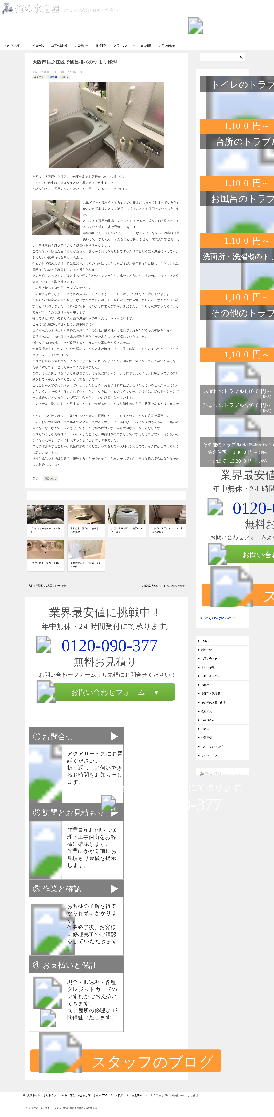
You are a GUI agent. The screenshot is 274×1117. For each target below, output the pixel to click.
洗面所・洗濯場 (210, 693)
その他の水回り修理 (213, 702)
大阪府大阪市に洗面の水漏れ (45, 563)
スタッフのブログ (212, 746)
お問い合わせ (167, 45)
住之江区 (38, 77)
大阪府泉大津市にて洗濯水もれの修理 (85, 530)
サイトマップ (209, 755)
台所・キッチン (210, 676)
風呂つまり (51, 478)
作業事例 (101, 45)
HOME (205, 640)
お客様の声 (81, 45)
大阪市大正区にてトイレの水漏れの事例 (167, 530)
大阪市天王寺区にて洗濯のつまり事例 (126, 530)
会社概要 (146, 45)
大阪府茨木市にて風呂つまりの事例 (85, 565)
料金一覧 (38, 45)
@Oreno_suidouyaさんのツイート (220, 618)
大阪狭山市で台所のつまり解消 (45, 530)
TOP (67, 1095)
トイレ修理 (208, 667)
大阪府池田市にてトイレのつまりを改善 (163, 585)
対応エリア (120, 45)
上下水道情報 (59, 45)
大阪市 (64, 77)
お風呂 (205, 684)
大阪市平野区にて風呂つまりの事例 (47, 585)
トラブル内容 (12, 45)
